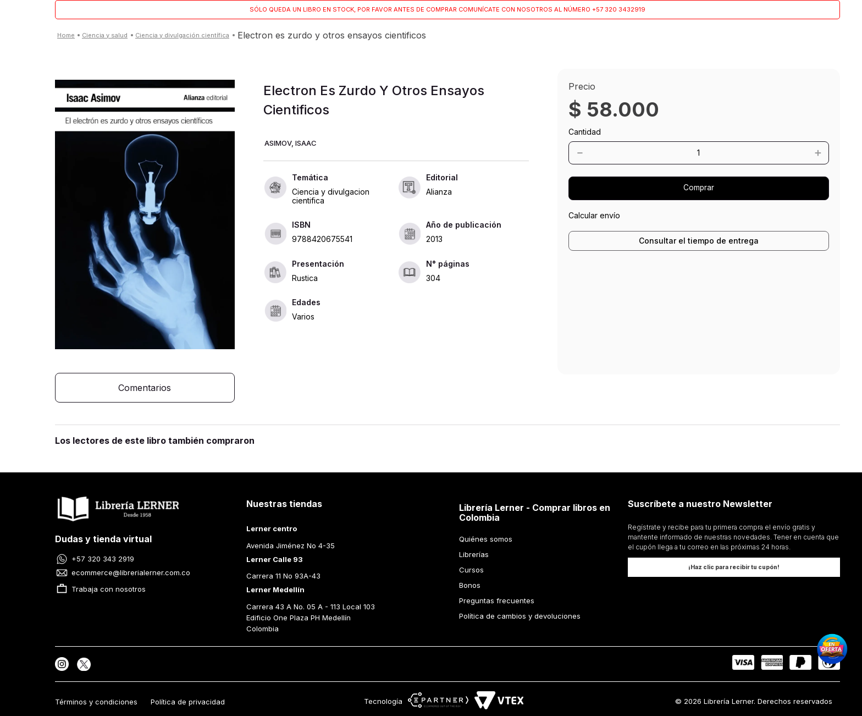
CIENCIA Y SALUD (105, 35)
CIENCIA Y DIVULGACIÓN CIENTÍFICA (182, 35)
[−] (612, 153)
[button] (145, 215)
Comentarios (144, 387)
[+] (785, 153)
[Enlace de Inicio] (66, 35)
